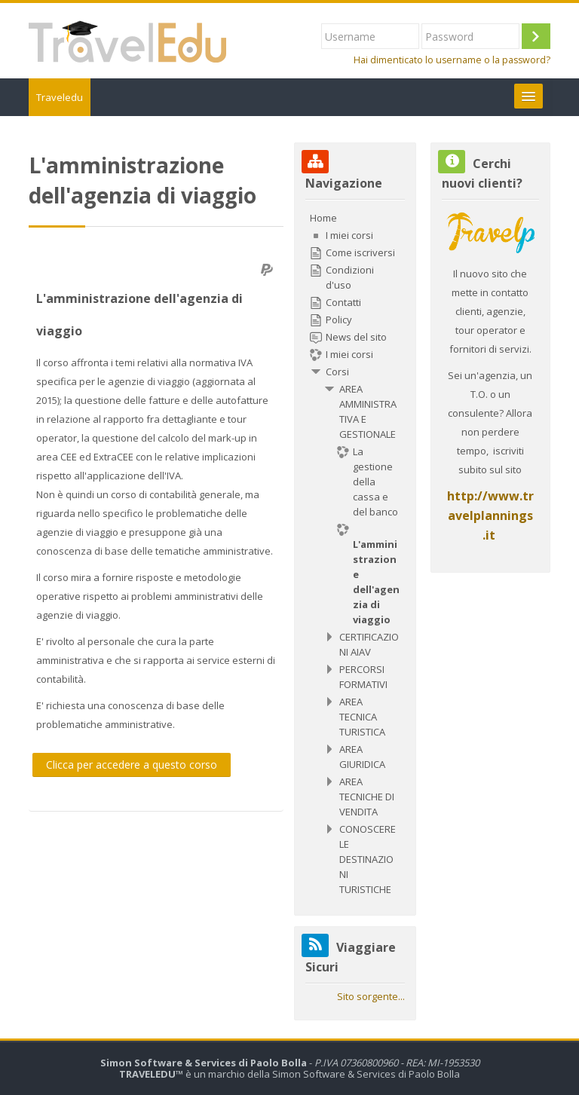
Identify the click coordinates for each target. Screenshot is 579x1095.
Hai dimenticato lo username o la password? (452, 60)
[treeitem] (355, 553)
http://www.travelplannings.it (490, 515)
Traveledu (59, 97)
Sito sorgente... (371, 996)
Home (323, 218)
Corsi (337, 371)
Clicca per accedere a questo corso (131, 764)
